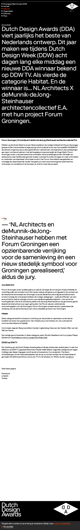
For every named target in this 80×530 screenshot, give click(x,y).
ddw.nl (71, 357)
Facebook (6, 374)
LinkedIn (5, 376)
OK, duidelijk (8, 527)
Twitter (4, 378)
